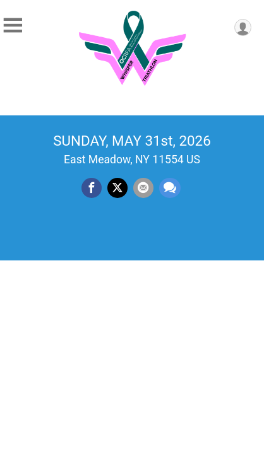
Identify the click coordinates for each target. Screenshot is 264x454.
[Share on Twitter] (117, 188)
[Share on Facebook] (91, 188)
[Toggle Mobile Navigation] (12, 25)
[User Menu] (242, 27)
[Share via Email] (143, 188)
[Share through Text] (170, 188)
